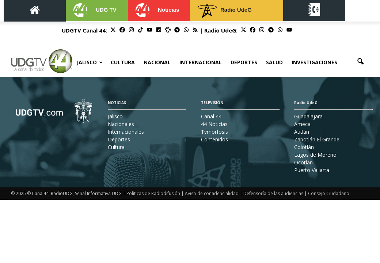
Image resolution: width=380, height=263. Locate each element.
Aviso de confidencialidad (212, 193)
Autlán (301, 131)
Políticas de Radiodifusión (153, 193)
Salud (274, 62)
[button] (360, 61)
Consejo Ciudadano (328, 193)
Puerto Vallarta (311, 170)
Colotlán (304, 147)
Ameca (302, 124)
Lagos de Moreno (315, 154)
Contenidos (214, 139)
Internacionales (126, 131)
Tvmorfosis (214, 131)
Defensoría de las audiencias (273, 193)
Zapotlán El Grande (316, 139)
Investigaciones (314, 62)
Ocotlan (303, 162)
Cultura (123, 62)
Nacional (157, 62)
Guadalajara (308, 116)
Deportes (244, 62)
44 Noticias (214, 124)
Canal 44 (211, 116)
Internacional (200, 62)
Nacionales (121, 124)
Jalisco (90, 62)
